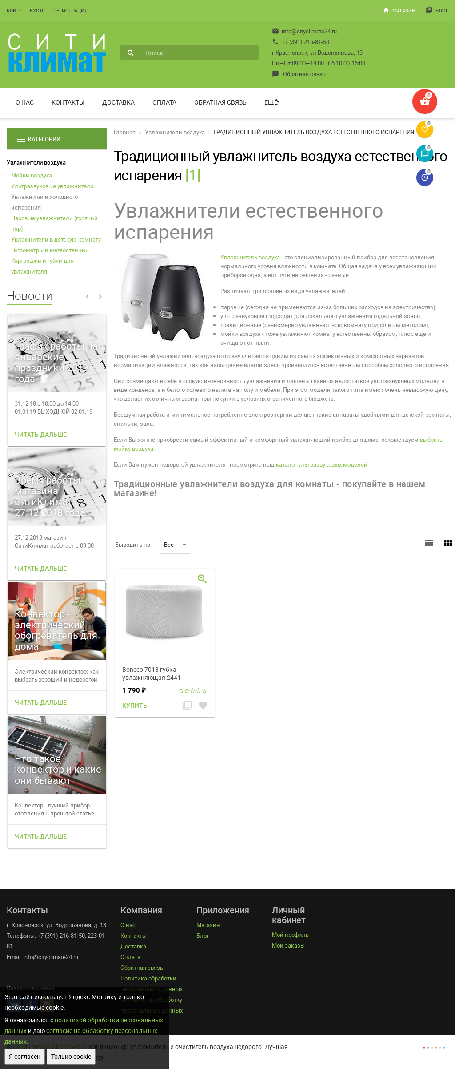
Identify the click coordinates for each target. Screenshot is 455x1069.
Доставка (118, 102)
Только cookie (71, 1056)
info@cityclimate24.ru (304, 31)
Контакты (68, 102)
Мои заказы (288, 945)
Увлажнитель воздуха (250, 257)
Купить (134, 705)
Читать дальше (41, 434)
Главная (125, 132)
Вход (36, 10)
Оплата (164, 102)
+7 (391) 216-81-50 (300, 42)
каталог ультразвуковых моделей (321, 464)
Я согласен (24, 1056)
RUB (11, 10)
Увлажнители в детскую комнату (56, 239)
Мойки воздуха (31, 175)
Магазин (399, 10)
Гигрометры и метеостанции (50, 250)
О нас (25, 102)
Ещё (271, 102)
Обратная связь (299, 74)
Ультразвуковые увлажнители (52, 186)
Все (175, 545)
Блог (437, 10)
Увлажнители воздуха (36, 162)
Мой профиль (290, 935)
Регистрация (70, 10)
